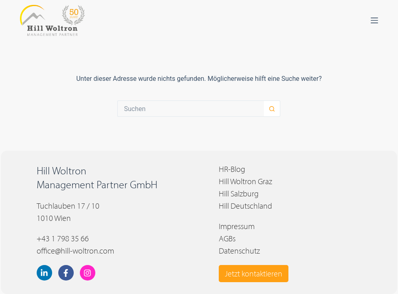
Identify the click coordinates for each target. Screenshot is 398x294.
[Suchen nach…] (190, 108)
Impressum (237, 226)
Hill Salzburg (239, 193)
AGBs (227, 238)
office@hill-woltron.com (75, 251)
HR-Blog (232, 169)
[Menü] (374, 20)
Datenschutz (239, 251)
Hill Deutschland (245, 206)
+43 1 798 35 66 (63, 238)
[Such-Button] (272, 108)
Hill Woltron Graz (245, 181)
